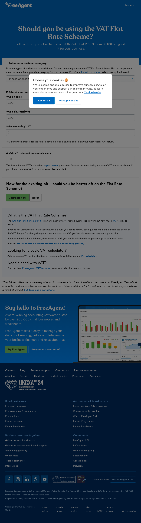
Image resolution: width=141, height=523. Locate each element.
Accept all (44, 100)
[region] (70, 91)
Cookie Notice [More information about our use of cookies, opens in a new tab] (92, 92)
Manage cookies (68, 100)
